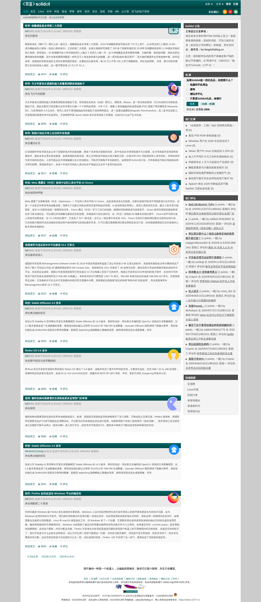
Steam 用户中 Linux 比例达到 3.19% (209, 151)
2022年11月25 (49, 556)
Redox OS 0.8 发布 (36, 350)
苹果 (71, 11)
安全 (94, 11)
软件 (87, 11)
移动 (64, 11)
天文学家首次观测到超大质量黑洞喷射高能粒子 (58, 83)
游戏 (102, 11)
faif (26, 31)
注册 (235, 4)
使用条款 (153, 579)
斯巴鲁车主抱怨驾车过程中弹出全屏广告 (211, 213)
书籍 (110, 11)
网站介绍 (165, 579)
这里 (57, 17)
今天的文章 (32, 556)
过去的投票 (117, 579)
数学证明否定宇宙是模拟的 (220, 266)
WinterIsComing (34, 451)
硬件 (79, 11)
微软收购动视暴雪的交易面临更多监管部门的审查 (59, 398)
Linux (41, 11)
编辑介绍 (130, 579)
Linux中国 (192, 389)
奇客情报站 (193, 400)
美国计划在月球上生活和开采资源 (51, 133)
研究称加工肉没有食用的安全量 (215, 353)
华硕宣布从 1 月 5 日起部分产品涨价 (209, 162)
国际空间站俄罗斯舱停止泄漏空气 (207, 172)
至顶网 (191, 383)
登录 (228, 4)
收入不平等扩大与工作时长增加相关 (208, 156)
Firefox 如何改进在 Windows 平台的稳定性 (56, 493)
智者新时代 (193, 405)
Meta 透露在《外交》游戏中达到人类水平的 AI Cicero (62, 182)
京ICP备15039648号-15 (113, 596)
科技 (56, 11)
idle (117, 11)
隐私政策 (142, 579)
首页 (33, 11)
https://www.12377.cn (189, 600)
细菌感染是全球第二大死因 (47, 25)
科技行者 (192, 395)
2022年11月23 (67, 556)
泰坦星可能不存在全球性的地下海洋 (208, 178)
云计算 (125, 11)
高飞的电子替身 (140, 11)
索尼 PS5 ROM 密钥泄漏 (202, 135)
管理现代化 (193, 411)
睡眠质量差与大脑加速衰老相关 (206, 167)
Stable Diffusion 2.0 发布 (46, 303)
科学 (49, 11)
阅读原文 (30, 74)
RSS (175, 579)
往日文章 (104, 579)
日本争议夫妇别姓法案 (198, 367)
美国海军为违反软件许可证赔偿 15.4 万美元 (49, 244)
